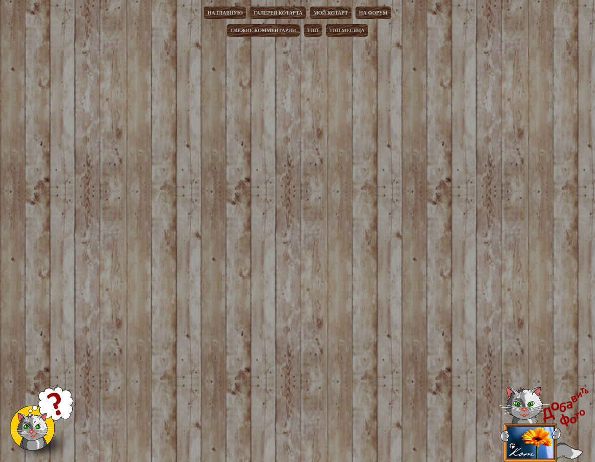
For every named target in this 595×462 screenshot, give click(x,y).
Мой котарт (330, 13)
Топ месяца (347, 30)
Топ (312, 30)
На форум (373, 13)
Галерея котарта (278, 13)
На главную (225, 13)
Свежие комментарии (263, 30)
